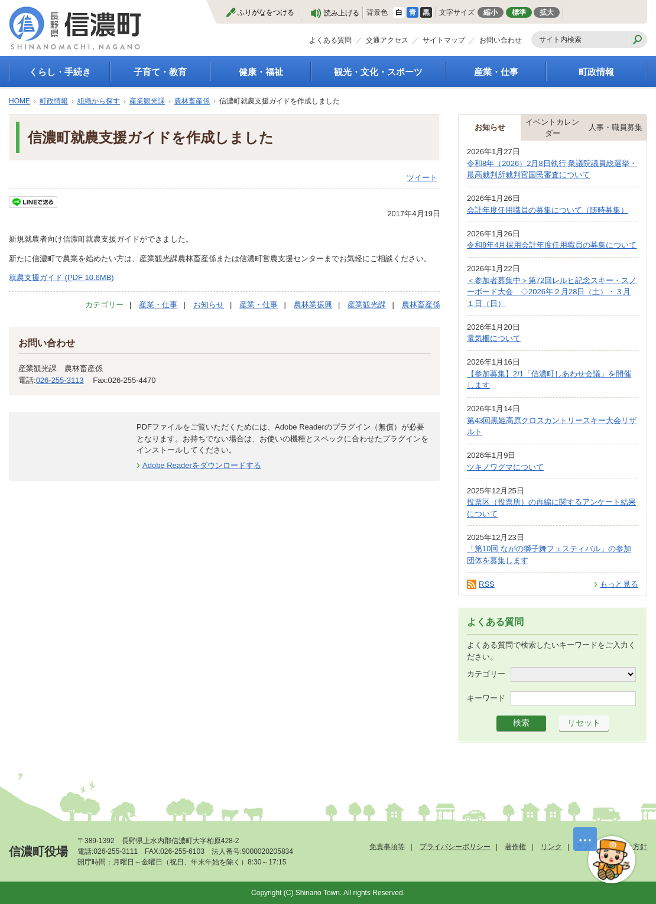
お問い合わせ (500, 40)
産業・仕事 (496, 72)
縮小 (490, 12)
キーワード (486, 698)
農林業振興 (313, 304)
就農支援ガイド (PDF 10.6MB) (61, 277)
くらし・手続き (60, 72)
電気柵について (494, 338)
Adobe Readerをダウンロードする (201, 465)
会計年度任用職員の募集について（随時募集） (547, 210)
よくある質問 (330, 40)
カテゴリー (486, 673)
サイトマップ (444, 40)
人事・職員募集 (615, 127)
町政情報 (596, 72)
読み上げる (341, 13)
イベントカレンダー (552, 128)
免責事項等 (387, 847)
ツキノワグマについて (505, 467)
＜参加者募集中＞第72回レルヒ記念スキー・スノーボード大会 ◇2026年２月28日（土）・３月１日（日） (551, 292)
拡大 (547, 12)
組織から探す (98, 101)
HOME (19, 101)
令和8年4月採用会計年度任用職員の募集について (551, 244)
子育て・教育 (160, 72)
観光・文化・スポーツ (378, 72)
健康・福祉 (261, 72)
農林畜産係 (192, 101)
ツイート (422, 177)
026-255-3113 (60, 380)
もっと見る (619, 584)
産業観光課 (147, 101)
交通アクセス (387, 40)
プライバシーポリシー (455, 847)
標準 (519, 12)
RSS (487, 584)
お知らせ (208, 304)
